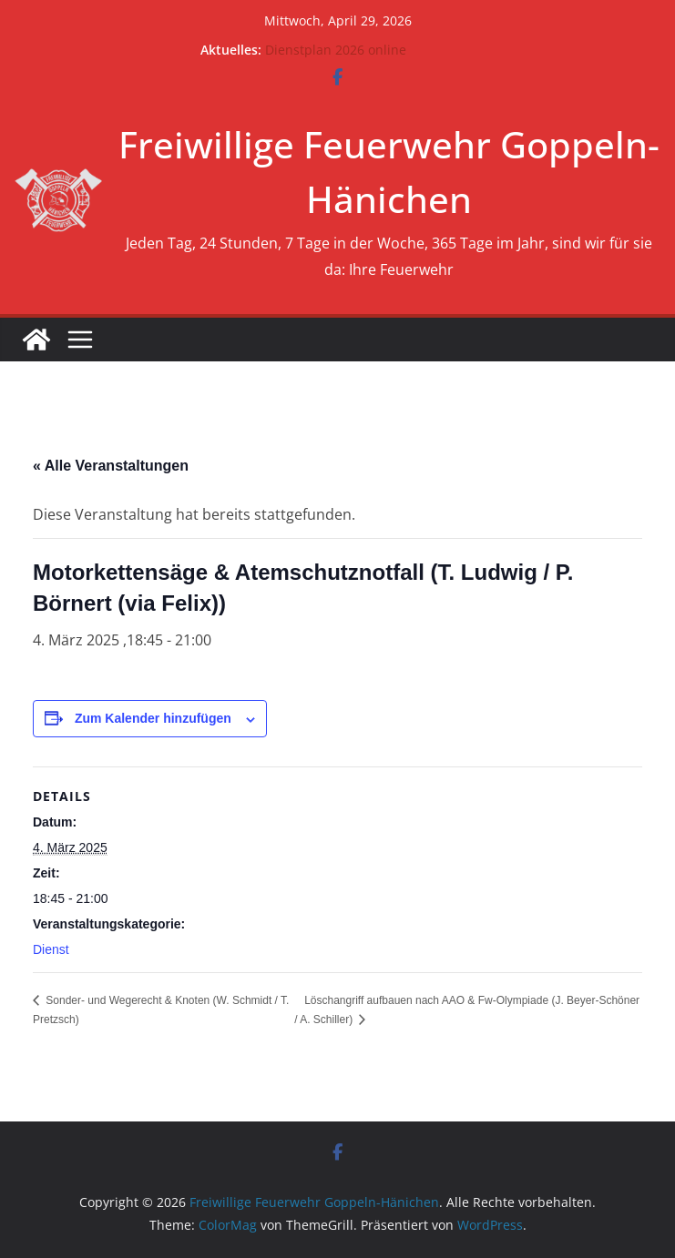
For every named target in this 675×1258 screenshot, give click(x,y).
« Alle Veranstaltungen (111, 465)
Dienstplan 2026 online (335, 49)
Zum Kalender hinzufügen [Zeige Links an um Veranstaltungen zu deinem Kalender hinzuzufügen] (153, 718)
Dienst (51, 949)
